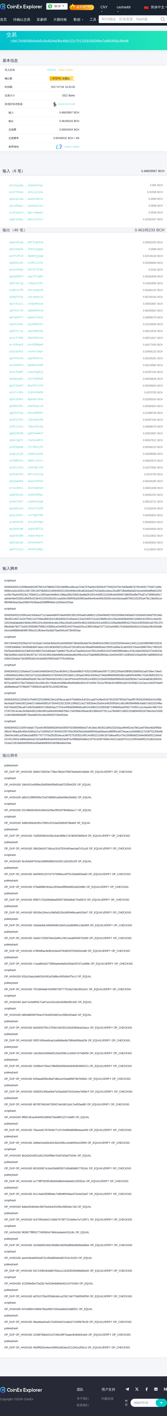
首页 (3, 19)
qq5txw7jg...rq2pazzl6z (26, 283)
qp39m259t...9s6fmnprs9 (26, 406)
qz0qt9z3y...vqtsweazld (26, 297)
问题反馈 (107, 1398)
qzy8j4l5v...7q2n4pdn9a (26, 419)
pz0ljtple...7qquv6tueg (26, 426)
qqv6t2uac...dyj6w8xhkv (26, 324)
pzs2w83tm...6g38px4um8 (26, 365)
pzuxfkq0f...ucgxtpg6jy (26, 372)
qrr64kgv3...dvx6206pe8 (26, 344)
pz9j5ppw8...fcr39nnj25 (26, 447)
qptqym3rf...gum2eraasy (26, 317)
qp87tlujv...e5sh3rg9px (26, 549)
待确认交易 (21, 19)
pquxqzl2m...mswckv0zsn (26, 199)
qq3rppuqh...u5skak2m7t (26, 542)
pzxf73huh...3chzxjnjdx (26, 192)
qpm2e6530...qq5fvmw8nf (26, 433)
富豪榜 (42, 19)
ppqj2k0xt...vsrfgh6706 (26, 515)
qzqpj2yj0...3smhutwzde (26, 453)
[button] (153, 6)
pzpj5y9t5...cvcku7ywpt (26, 351)
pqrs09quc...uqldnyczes (26, 205)
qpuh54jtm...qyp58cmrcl (26, 358)
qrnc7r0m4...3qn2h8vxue (26, 337)
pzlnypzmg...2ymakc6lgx (26, 185)
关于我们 (83, 1398)
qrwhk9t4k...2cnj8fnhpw (26, 522)
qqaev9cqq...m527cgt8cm (26, 242)
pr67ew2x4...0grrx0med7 (26, 212)
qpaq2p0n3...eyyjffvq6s (26, 276)
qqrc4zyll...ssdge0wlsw (26, 303)
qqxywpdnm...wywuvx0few (26, 481)
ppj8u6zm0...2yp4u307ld (26, 529)
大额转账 (60, 19)
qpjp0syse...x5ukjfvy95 (26, 508)
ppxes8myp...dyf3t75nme (26, 269)
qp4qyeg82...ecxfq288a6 (26, 378)
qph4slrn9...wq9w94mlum (26, 310)
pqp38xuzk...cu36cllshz (26, 262)
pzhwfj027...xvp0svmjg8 (26, 501)
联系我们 (83, 1405)
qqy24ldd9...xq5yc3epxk (26, 535)
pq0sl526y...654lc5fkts (26, 219)
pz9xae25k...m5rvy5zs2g (26, 474)
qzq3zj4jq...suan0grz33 (26, 467)
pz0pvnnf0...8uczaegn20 (26, 290)
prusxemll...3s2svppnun (26, 488)
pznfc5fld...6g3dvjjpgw (26, 256)
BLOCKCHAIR (63, 104)
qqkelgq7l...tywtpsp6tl (26, 440)
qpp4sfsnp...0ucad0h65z (26, 413)
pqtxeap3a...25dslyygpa (26, 249)
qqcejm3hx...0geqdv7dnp (26, 399)
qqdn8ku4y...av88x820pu (26, 494)
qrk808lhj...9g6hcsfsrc (26, 460)
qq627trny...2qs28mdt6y (26, 331)
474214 (51, 69)
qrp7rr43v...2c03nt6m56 (26, 392)
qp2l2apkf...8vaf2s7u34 (26, 385)
